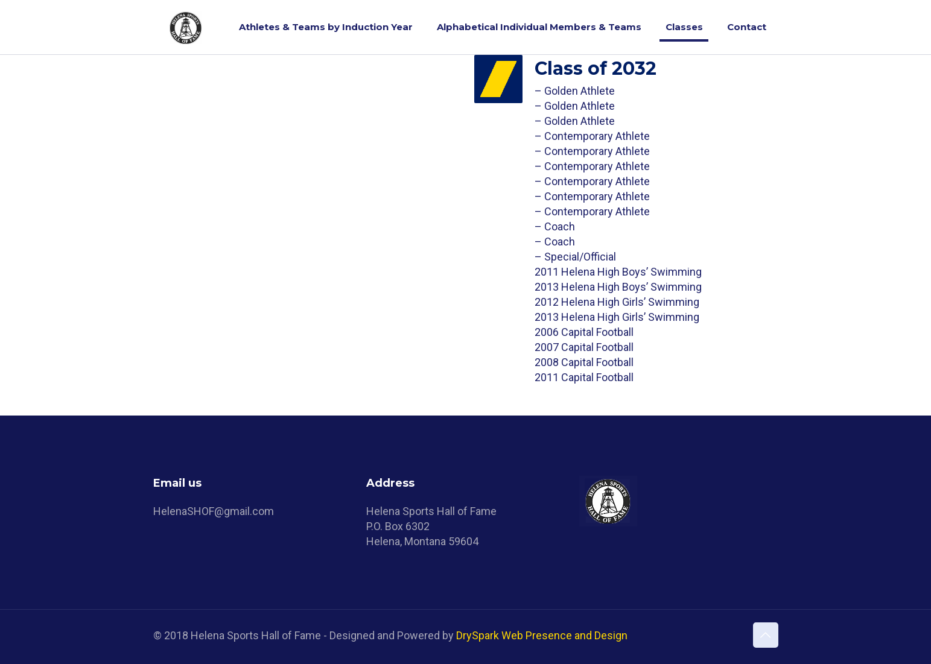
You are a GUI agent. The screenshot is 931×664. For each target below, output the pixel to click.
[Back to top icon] (765, 635)
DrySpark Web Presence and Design (542, 635)
